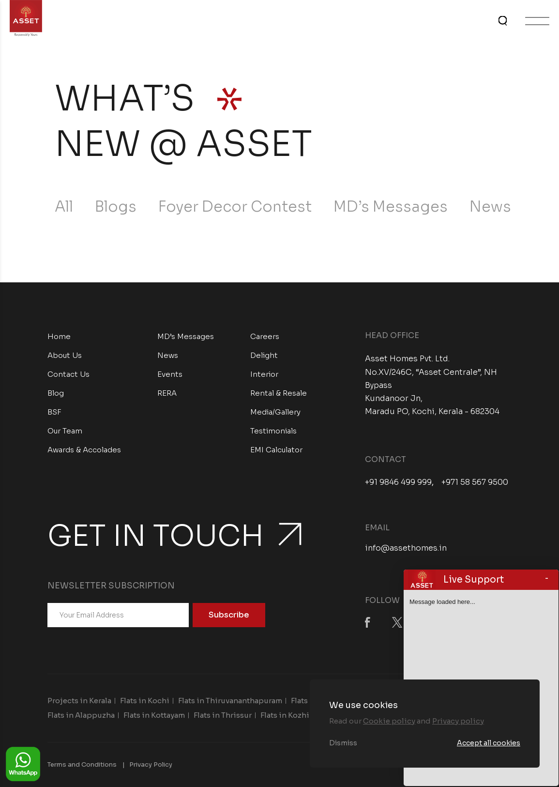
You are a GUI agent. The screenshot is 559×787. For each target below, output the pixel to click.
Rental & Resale (278, 393)
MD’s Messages (390, 207)
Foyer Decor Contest (235, 207)
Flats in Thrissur (223, 715)
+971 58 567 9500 (474, 482)
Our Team (64, 430)
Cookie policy (389, 720)
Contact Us (68, 374)
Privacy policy (458, 720)
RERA (167, 393)
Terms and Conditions (82, 764)
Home (59, 336)
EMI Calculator (276, 449)
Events (169, 374)
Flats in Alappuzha (81, 715)
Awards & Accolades (84, 449)
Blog (55, 393)
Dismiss (343, 743)
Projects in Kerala (79, 700)
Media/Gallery (275, 412)
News (490, 207)
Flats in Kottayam (154, 715)
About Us (64, 355)
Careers (264, 336)
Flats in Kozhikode (294, 715)
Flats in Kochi (144, 700)
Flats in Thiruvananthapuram (230, 700)
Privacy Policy (150, 764)
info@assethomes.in (406, 548)
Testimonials (273, 430)
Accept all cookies (488, 743)
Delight (264, 355)
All (64, 207)
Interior (264, 374)
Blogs (115, 207)
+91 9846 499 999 (398, 482)
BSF (54, 412)
